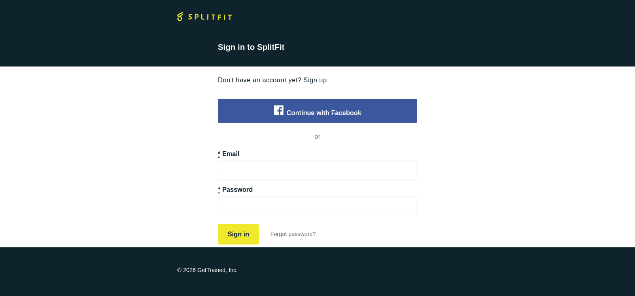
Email (228, 154)
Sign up (315, 80)
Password (235, 189)
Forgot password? (293, 234)
